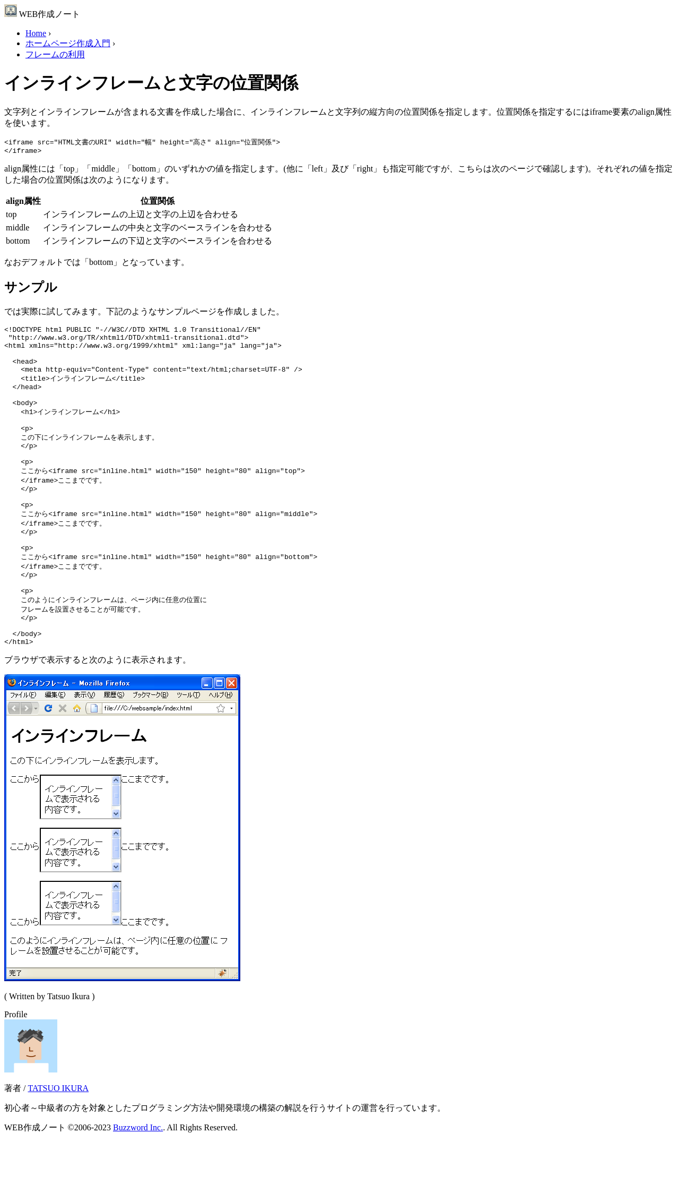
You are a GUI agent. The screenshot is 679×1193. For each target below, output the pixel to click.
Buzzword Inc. (138, 1178)
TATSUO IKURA (58, 1139)
